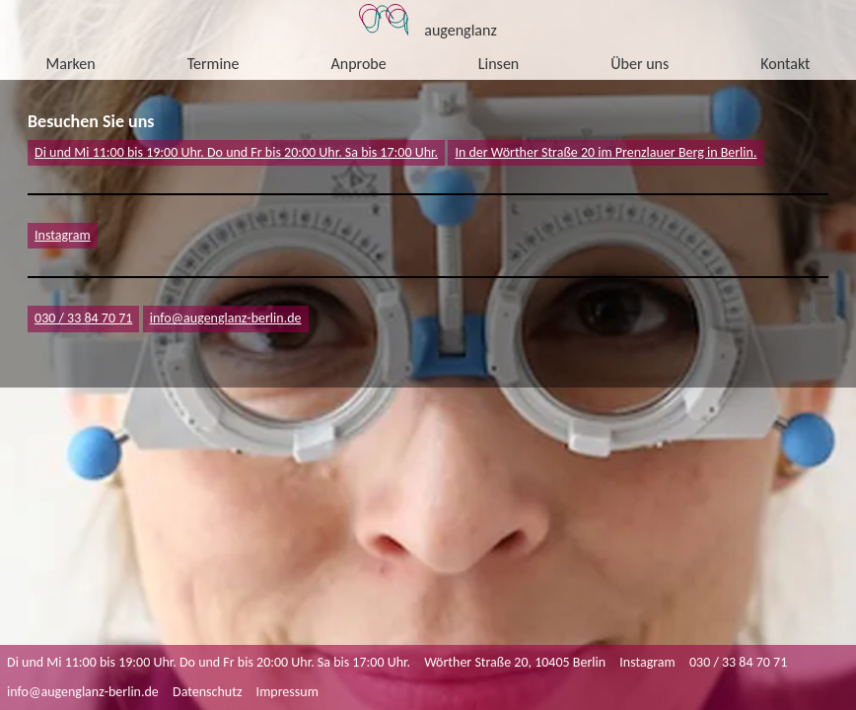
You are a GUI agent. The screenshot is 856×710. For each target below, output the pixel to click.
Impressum (287, 691)
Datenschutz (207, 691)
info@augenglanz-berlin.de (83, 691)
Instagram (63, 235)
